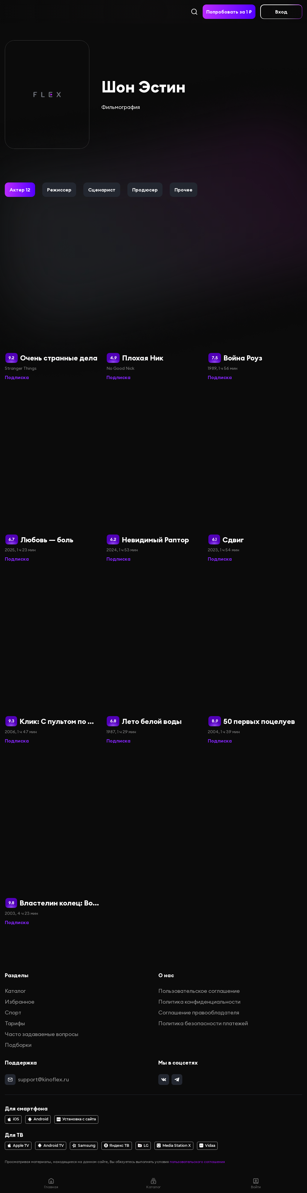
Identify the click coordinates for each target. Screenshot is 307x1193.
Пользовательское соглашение (199, 990)
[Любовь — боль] (52, 475)
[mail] (10, 1079)
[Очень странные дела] (52, 293)
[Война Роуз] (255, 293)
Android (38, 1119)
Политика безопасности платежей (203, 1023)
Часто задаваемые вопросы (41, 1034)
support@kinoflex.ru (43, 1079)
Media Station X (174, 1145)
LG (143, 1145)
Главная (51, 1183)
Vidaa (207, 1145)
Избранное (19, 1001)
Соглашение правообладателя (198, 1012)
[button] (20, 189)
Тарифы (15, 1023)
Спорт (13, 1012)
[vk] (163, 1079)
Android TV (51, 1145)
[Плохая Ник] (153, 293)
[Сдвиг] (255, 475)
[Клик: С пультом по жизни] (52, 657)
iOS (13, 1119)
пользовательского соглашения (197, 1161)
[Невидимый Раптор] (153, 475)
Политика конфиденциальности (199, 1001)
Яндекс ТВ (117, 1145)
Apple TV (18, 1145)
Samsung (83, 1145)
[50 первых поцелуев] (255, 657)
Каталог (15, 990)
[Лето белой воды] (153, 657)
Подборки (18, 1044)
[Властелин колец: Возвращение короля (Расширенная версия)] (52, 839)
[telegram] (176, 1079)
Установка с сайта (76, 1119)
